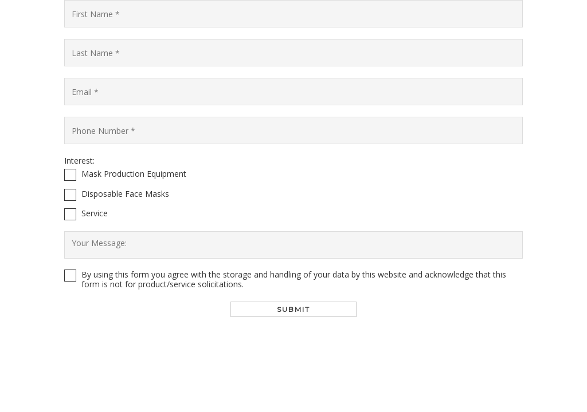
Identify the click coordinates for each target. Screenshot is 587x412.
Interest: (79, 161)
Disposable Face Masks (125, 194)
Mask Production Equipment (133, 174)
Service (94, 214)
